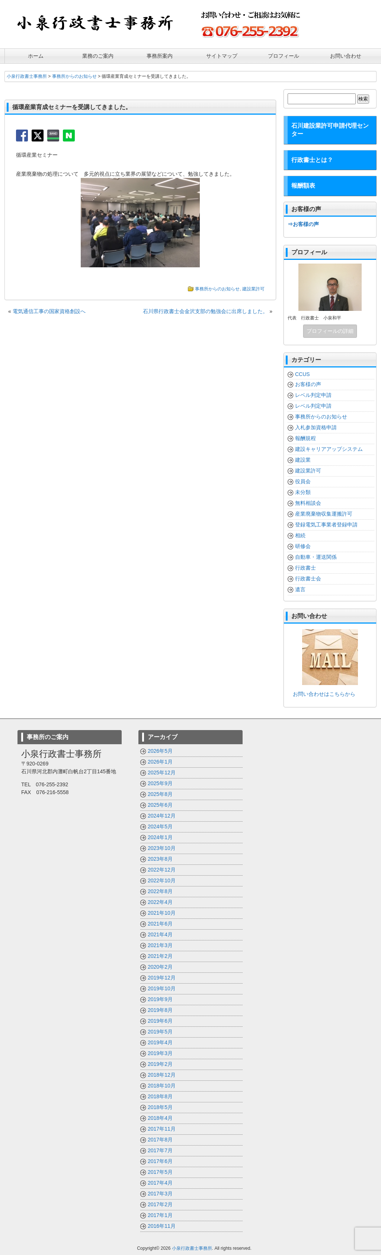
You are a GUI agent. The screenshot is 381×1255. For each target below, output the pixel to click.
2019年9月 (160, 999)
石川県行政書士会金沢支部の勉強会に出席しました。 (205, 311)
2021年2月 (160, 956)
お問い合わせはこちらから (321, 694)
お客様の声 (308, 384)
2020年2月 (160, 966)
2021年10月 (162, 912)
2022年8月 (160, 891)
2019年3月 (160, 1053)
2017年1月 (160, 1215)
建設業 (303, 459)
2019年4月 (160, 1042)
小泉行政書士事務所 (192, 1248)
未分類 (303, 492)
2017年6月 (160, 1161)
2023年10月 (162, 848)
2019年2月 (160, 1064)
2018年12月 (162, 1074)
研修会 (303, 546)
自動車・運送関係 (316, 557)
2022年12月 (162, 869)
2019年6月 (160, 1020)
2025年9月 (160, 783)
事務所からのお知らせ (217, 288)
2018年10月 (162, 1085)
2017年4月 (160, 1182)
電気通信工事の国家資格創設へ (49, 311)
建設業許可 (253, 288)
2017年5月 (160, 1172)
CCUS (302, 374)
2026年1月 (160, 761)
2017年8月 (160, 1139)
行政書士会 (308, 578)
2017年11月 (162, 1128)
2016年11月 (162, 1226)
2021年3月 (160, 945)
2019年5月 (160, 1031)
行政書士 (305, 567)
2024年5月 (160, 826)
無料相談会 (308, 503)
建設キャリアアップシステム (329, 449)
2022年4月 (160, 902)
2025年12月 (162, 772)
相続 (300, 535)
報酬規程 (305, 438)
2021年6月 (160, 923)
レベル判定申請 (313, 395)
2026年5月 (160, 751)
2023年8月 (160, 858)
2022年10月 (162, 880)
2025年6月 (160, 805)
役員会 (303, 481)
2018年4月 (160, 1118)
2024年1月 (160, 837)
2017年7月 (160, 1150)
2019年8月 (160, 1010)
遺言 (300, 589)
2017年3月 (160, 1193)
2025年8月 (160, 794)
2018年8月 (160, 1096)
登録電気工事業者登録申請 (326, 524)
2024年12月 (162, 815)
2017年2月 (160, 1204)
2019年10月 (162, 988)
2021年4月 (160, 934)
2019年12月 (162, 977)
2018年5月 (160, 1107)
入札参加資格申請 (316, 427)
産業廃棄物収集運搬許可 (323, 513)
